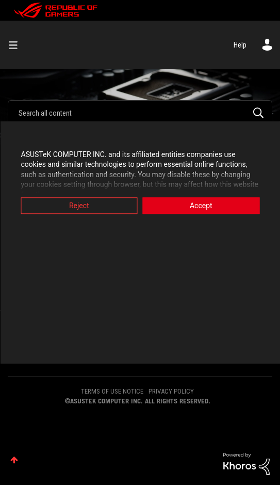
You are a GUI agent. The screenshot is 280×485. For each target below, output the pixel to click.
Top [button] (14, 460)
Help (240, 45)
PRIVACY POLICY (171, 391)
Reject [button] (79, 205)
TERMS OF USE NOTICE (112, 391)
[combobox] (140, 112)
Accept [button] (201, 205)
